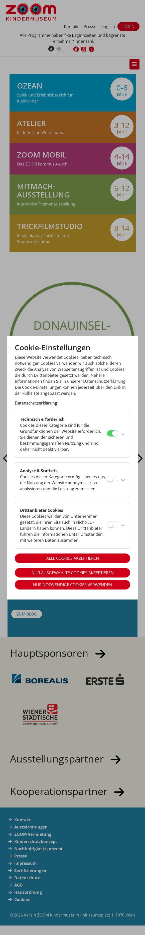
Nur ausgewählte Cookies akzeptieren (73, 573)
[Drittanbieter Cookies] (112, 524)
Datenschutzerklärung (36, 403)
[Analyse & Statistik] (112, 479)
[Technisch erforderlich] (112, 433)
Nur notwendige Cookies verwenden (72, 585)
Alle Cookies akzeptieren (72, 558)
